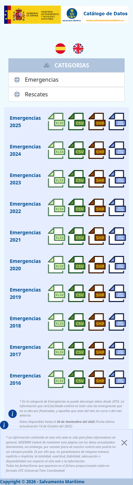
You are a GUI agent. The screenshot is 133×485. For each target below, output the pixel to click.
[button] (12, 414)
